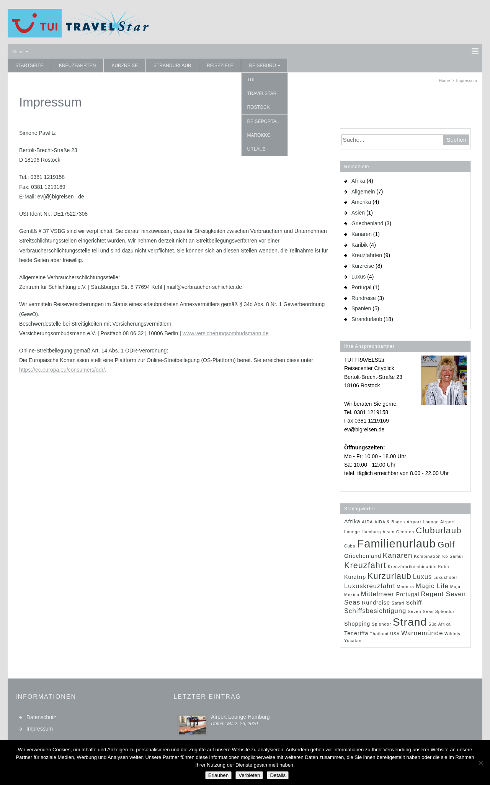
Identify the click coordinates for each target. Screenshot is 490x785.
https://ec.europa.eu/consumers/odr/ (62, 370)
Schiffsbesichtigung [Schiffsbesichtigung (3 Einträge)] (375, 611)
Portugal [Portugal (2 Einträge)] (407, 594)
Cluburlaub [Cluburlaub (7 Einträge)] (439, 530)
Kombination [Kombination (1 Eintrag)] (427, 556)
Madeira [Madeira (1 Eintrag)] (406, 586)
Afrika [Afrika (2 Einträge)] (352, 521)
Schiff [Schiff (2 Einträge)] (414, 603)
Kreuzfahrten (77, 65)
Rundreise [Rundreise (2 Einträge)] (376, 603)
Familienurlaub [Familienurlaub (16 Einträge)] (396, 543)
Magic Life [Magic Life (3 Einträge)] (432, 586)
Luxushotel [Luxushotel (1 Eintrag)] (445, 577)
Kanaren (361, 234)
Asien (358, 213)
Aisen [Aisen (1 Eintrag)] (388, 531)
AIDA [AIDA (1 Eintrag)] (367, 522)
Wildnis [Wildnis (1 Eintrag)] (452, 633)
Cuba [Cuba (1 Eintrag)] (349, 546)
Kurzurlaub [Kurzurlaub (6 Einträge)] (390, 576)
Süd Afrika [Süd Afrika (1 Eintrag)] (439, 624)
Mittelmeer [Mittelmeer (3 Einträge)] (378, 594)
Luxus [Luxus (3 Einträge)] (422, 576)
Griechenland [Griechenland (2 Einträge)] (362, 556)
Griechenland (367, 223)
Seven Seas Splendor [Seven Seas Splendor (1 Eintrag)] (431, 611)
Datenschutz (41, 717)
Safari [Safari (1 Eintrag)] (398, 603)
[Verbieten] (480, 763)
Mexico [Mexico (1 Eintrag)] (351, 594)
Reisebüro (262, 65)
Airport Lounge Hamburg (240, 717)
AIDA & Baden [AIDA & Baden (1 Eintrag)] (389, 522)
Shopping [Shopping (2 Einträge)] (357, 624)
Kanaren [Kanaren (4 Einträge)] (398, 555)
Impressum (39, 729)
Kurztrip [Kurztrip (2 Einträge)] (355, 577)
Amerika (361, 202)
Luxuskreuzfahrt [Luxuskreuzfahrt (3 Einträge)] (369, 586)
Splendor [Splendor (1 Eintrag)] (381, 624)
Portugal (361, 287)
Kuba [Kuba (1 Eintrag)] (443, 566)
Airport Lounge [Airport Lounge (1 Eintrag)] (423, 522)
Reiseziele (220, 65)
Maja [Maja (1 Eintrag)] (455, 586)
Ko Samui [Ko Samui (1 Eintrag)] (452, 556)
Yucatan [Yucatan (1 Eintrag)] (353, 640)
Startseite (29, 65)
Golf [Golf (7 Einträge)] (446, 544)
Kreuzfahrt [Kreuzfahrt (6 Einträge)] (365, 565)
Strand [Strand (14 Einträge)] (410, 622)
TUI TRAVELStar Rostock (261, 93)
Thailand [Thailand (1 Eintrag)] (379, 633)
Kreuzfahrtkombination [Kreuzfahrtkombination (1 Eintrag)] (412, 566)
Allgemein (363, 191)
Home (444, 80)
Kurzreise (124, 65)
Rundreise (363, 298)
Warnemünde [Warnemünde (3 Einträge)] (422, 633)
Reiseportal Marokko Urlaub (263, 135)
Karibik (359, 245)
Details (278, 775)
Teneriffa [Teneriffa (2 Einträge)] (356, 633)
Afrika (358, 181)
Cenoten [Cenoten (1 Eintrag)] (405, 531)
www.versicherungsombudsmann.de (226, 333)
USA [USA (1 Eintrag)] (395, 633)
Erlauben (218, 775)
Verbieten (249, 775)
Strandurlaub (172, 65)
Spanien (361, 308)
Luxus (358, 277)
